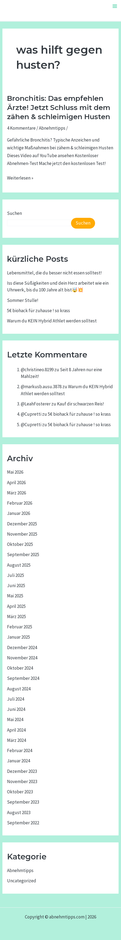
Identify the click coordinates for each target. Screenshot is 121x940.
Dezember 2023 (22, 771)
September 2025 (23, 554)
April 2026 (16, 483)
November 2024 (22, 658)
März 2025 (16, 616)
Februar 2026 (19, 503)
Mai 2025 (15, 596)
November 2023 (22, 781)
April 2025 (16, 606)
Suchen (14, 213)
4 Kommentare (21, 128)
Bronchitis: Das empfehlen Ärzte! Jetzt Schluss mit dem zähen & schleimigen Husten (58, 107)
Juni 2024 (16, 709)
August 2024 (19, 689)
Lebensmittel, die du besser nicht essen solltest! (54, 273)
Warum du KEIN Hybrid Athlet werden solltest (52, 321)
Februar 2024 (19, 750)
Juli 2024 (15, 699)
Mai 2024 (15, 719)
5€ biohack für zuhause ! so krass (38, 311)
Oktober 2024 (20, 668)
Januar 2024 (18, 761)
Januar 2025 (18, 637)
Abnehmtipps (52, 128)
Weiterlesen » (20, 178)
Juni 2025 (16, 585)
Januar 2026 (18, 513)
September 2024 (23, 678)
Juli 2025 (15, 575)
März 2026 (16, 493)
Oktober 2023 (20, 792)
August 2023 (19, 812)
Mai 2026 (15, 472)
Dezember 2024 (22, 647)
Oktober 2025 (20, 544)
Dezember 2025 (22, 524)
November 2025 (22, 534)
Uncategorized (21, 881)
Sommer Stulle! (22, 300)
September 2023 (23, 802)
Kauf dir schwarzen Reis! (80, 404)
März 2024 (16, 740)
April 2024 (16, 730)
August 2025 (19, 565)
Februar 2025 (19, 627)
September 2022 (23, 823)
